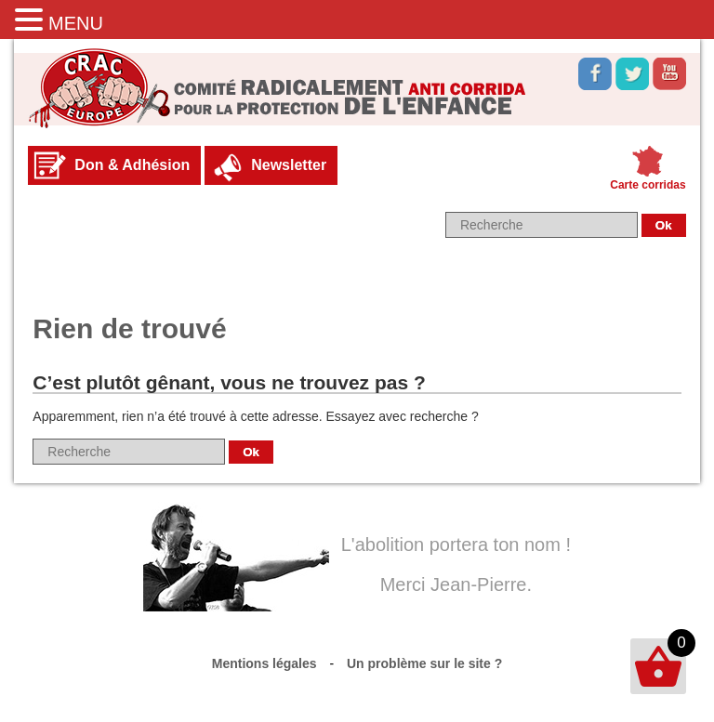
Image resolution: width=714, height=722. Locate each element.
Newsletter (288, 165)
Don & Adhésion (132, 165)
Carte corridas (647, 184)
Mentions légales (264, 663)
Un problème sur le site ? (424, 663)
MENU (75, 23)
